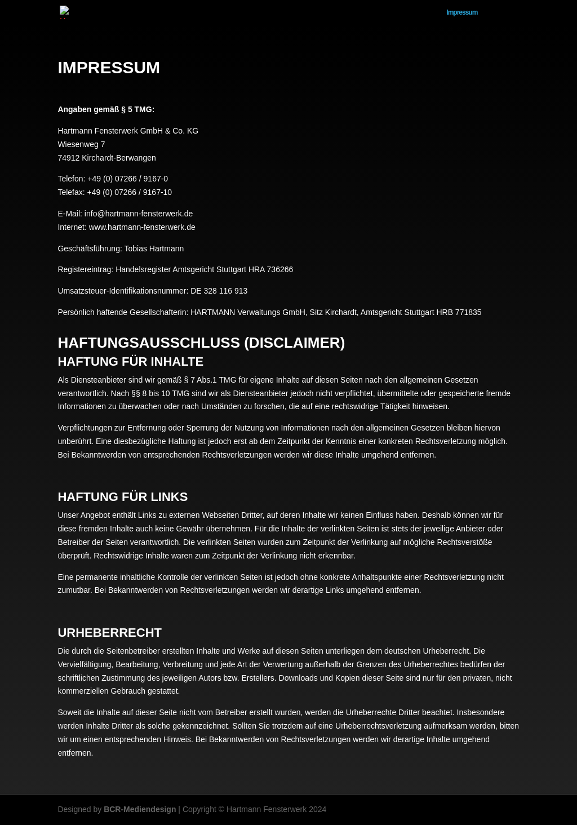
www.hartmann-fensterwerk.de (142, 227)
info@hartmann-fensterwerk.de (139, 213)
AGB (320, 12)
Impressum (461, 12)
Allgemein (505, 12)
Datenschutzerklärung (371, 12)
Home (423, 12)
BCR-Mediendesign (140, 809)
